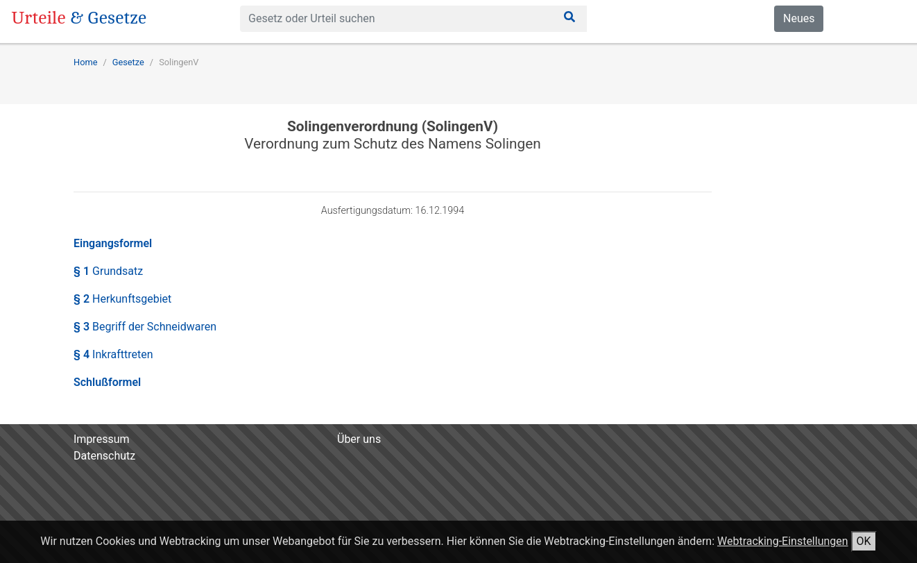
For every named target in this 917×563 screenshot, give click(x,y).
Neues (798, 18)
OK (864, 541)
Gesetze (128, 62)
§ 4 (113, 354)
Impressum (102, 439)
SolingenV (178, 62)
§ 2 (122, 298)
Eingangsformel (113, 243)
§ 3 (145, 326)
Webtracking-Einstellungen (782, 541)
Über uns (359, 439)
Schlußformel (107, 382)
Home (85, 62)
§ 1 (108, 271)
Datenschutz (104, 455)
